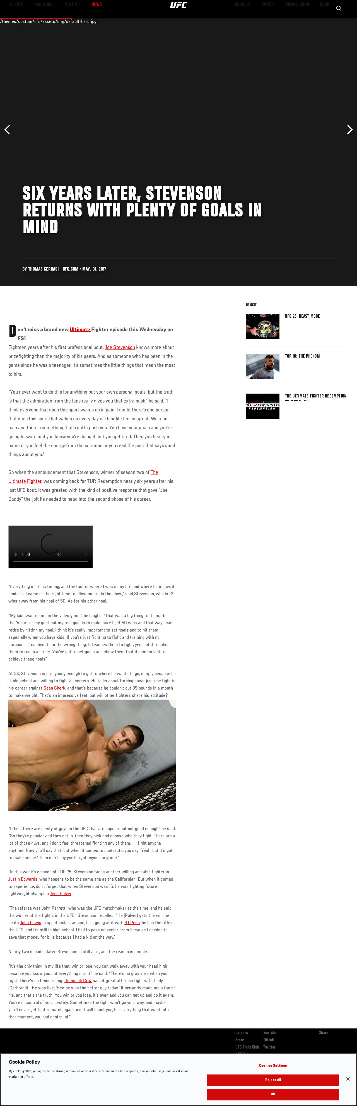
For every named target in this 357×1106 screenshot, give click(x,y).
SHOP (323, 21)
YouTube (270, 1032)
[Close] (348, 1079)
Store (239, 1040)
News (85, 21)
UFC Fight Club (247, 1047)
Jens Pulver (60, 894)
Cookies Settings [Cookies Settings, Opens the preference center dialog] (273, 1066)
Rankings (39, 21)
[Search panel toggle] (339, 21)
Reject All (273, 1080)
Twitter (269, 1047)
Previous (9, 130)
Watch (272, 21)
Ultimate (80, 329)
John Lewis (30, 923)
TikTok (268, 1040)
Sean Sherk (54, 688)
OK (273, 1094)
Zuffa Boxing (299, 21)
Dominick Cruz (78, 981)
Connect (249, 21)
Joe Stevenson (120, 347)
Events (15, 21)
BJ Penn (132, 923)
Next (348, 130)
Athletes (64, 21)
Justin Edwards (22, 879)
